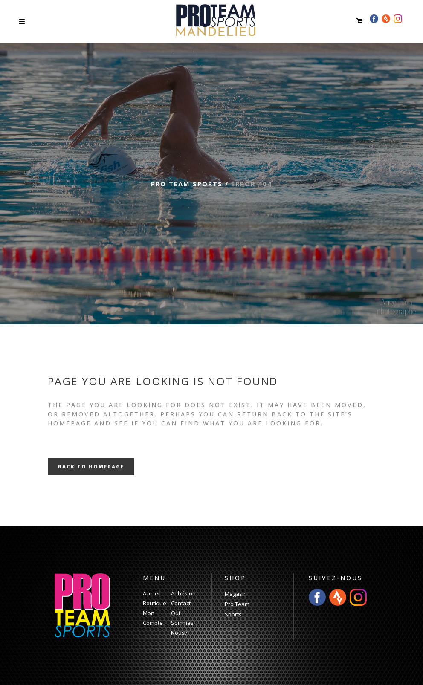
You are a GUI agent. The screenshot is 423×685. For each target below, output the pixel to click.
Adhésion (183, 593)
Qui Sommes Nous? (182, 622)
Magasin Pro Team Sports (237, 604)
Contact (181, 603)
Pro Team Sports (187, 183)
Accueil (152, 593)
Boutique (154, 603)
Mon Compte (153, 618)
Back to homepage (91, 466)
